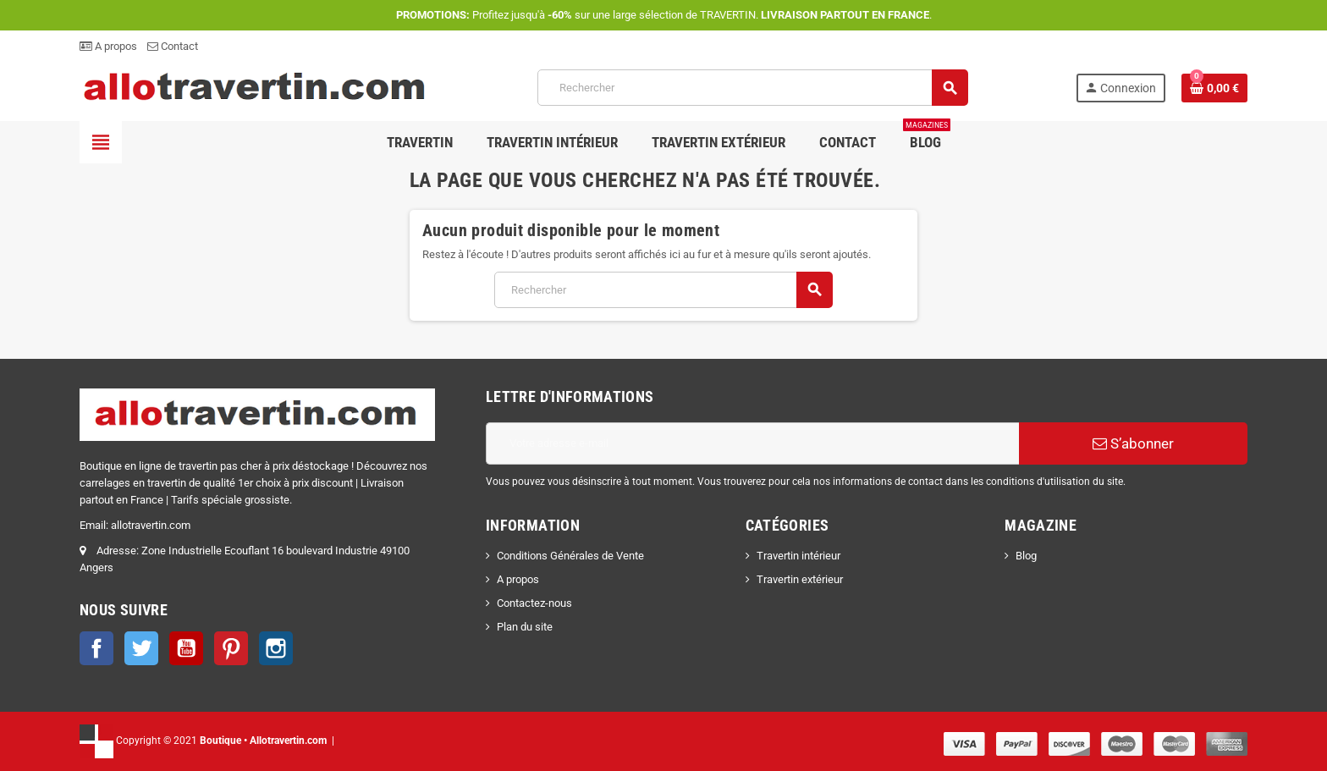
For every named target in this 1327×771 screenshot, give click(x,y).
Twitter (141, 648)
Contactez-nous (534, 603)
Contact (172, 46)
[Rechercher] (752, 87)
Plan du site (525, 626)
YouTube (186, 648)
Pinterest (231, 648)
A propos (108, 46)
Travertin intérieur (798, 555)
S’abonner (1133, 443)
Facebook (96, 648)
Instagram (276, 648)
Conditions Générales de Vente (570, 555)
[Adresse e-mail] (752, 443)
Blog (1026, 555)
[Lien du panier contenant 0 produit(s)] (1214, 88)
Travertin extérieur (800, 579)
